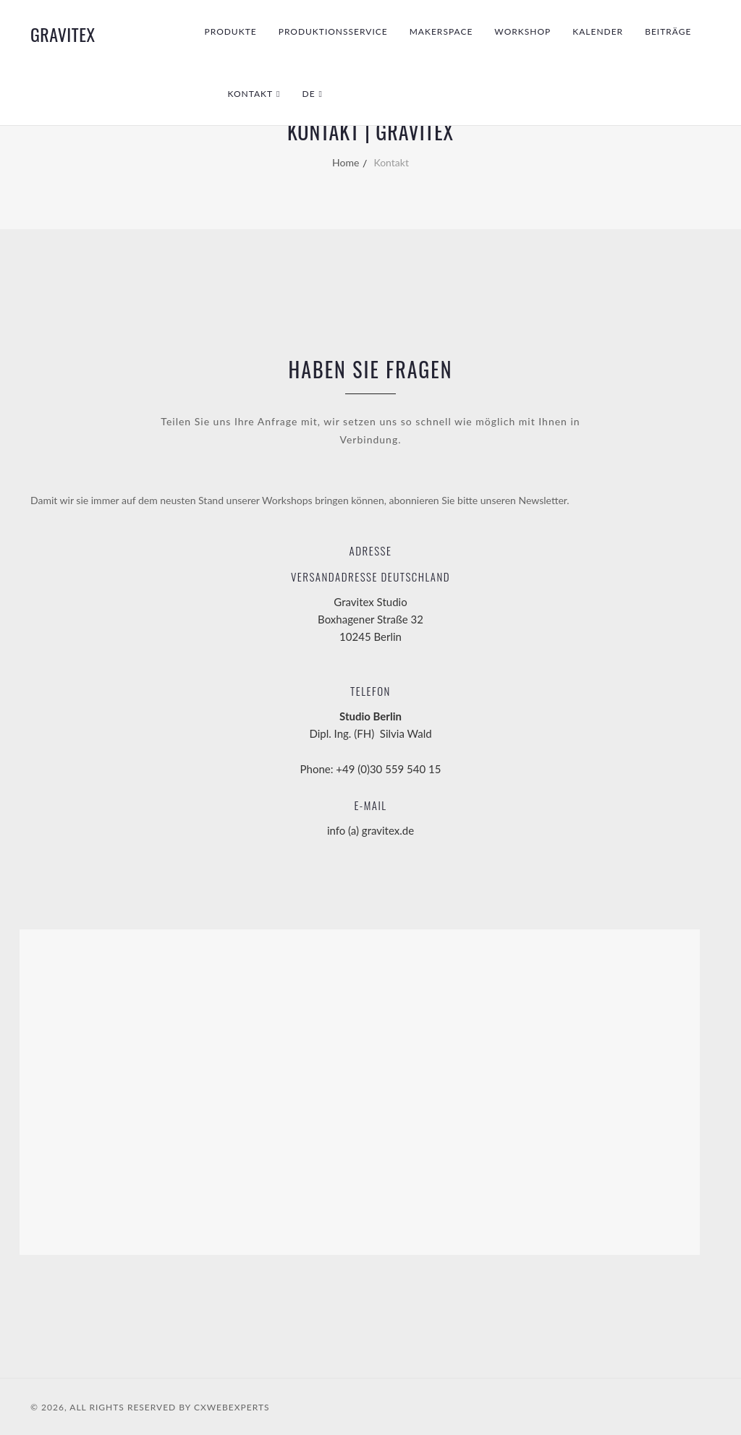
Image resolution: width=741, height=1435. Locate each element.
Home (345, 162)
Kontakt (251, 93)
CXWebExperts (232, 1407)
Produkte (231, 31)
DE (309, 93)
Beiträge (668, 31)
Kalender (597, 31)
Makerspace (441, 31)
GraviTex (63, 34)
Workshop (522, 31)
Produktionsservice (333, 31)
